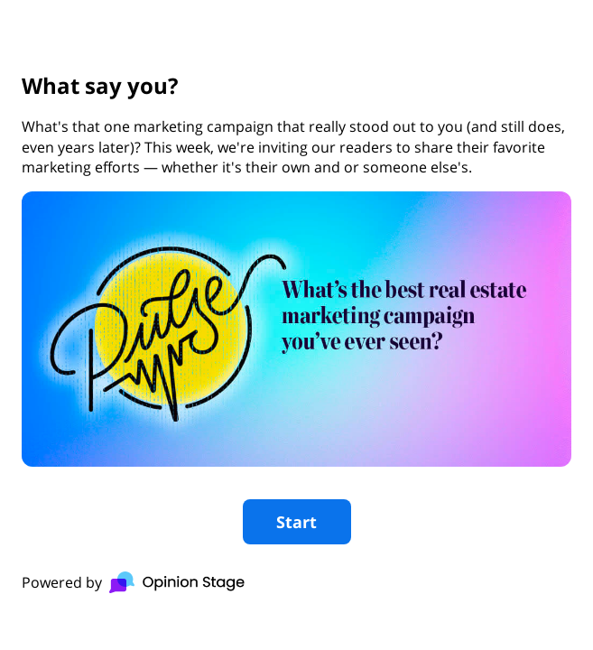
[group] (296, 325)
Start (296, 522)
